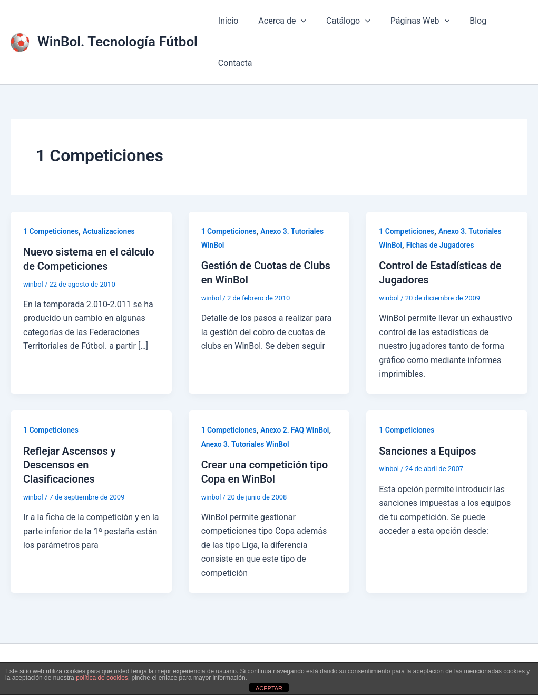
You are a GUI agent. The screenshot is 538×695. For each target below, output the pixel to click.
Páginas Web (408, 21)
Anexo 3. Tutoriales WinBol (245, 443)
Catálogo (340, 21)
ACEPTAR (269, 688)
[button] (296, 21)
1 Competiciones (51, 231)
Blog (463, 21)
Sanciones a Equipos (428, 450)
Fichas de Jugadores (440, 245)
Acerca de (277, 21)
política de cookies (102, 677)
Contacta (234, 63)
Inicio (227, 21)
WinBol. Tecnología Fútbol (117, 42)
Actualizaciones (109, 231)
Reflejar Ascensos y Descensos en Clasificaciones (69, 464)
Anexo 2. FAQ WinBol (295, 429)
